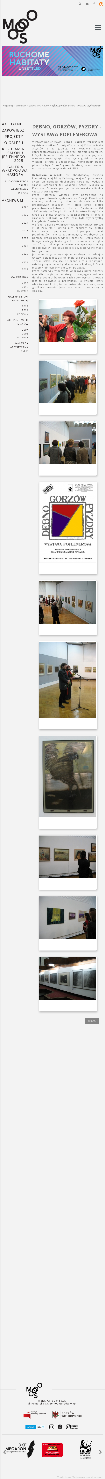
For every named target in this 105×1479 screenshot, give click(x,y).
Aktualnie (13, 124)
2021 (25, 246)
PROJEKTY (14, 136)
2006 (25, 333)
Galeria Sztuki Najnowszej (18, 298)
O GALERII (13, 142)
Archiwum (21, 105)
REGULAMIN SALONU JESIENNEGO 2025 (13, 155)
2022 (25, 238)
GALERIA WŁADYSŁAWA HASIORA (15, 170)
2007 (46, 105)
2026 (25, 207)
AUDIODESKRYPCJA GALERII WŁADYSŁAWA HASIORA (16, 187)
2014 (25, 310)
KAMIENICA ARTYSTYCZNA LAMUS (19, 347)
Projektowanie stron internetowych (88, 1477)
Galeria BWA (35, 105)
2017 (25, 283)
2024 (25, 222)
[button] (80, 4)
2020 (25, 253)
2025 (25, 215)
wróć (92, 1020)
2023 (25, 230)
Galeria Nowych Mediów (16, 322)
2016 (25, 287)
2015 (25, 306)
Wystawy (8, 105)
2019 (25, 261)
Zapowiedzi (14, 130)
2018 (25, 269)
